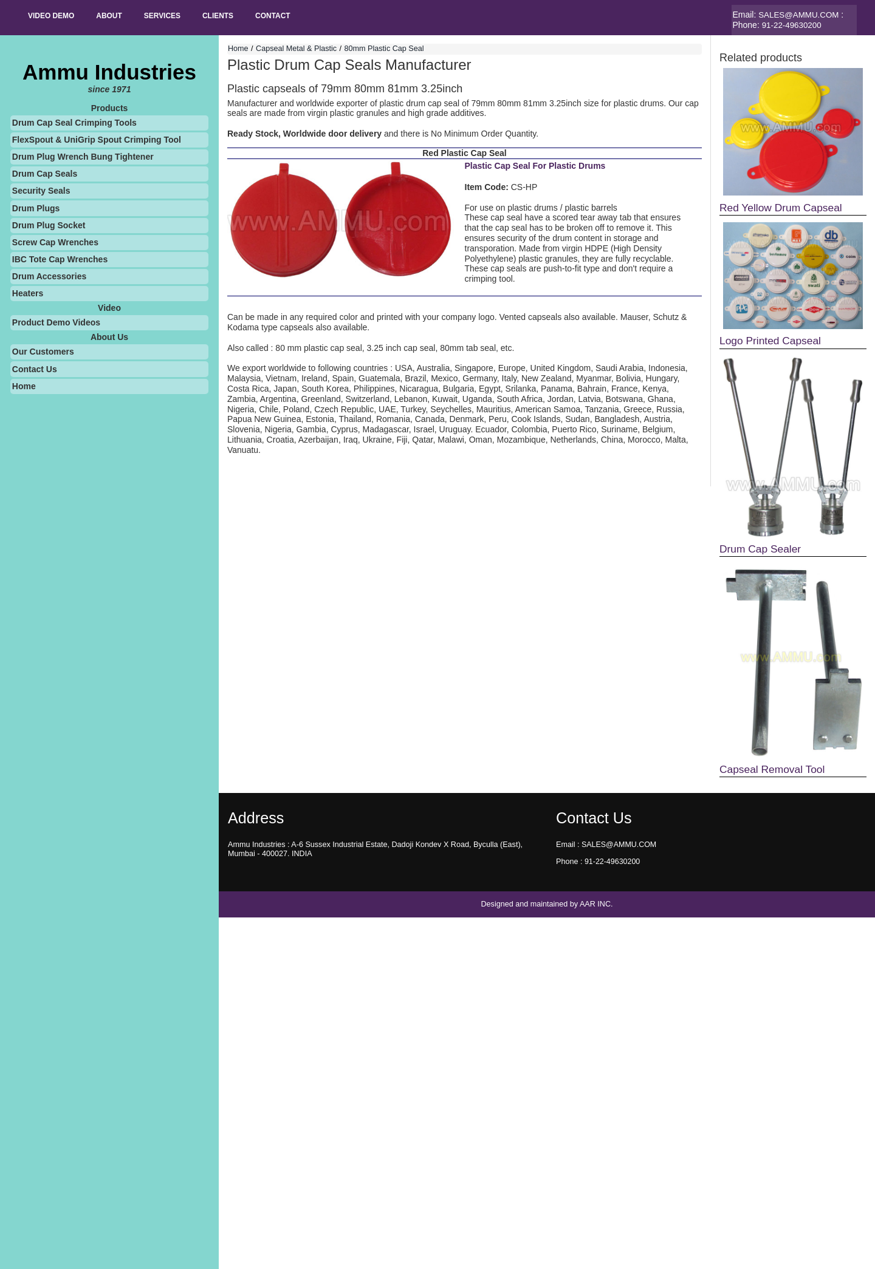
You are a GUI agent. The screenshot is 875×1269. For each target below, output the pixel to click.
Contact (292, 16)
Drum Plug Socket (49, 225)
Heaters (27, 293)
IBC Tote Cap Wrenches (60, 259)
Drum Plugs (36, 208)
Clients (233, 16)
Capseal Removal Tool (774, 771)
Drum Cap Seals (44, 174)
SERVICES (173, 16)
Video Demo (53, 16)
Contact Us (34, 368)
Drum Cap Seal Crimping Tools (74, 122)
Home (24, 385)
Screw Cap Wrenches (55, 242)
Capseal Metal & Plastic (296, 48)
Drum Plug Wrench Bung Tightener (83, 157)
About (115, 16)
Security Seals (41, 191)
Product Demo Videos (56, 322)
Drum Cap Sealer (762, 550)
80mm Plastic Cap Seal (384, 48)
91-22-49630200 (793, 25)
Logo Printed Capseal (772, 341)
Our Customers (43, 351)
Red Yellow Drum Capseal (783, 207)
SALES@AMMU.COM (800, 14)
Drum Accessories (49, 276)
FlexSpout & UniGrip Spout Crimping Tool (96, 139)
